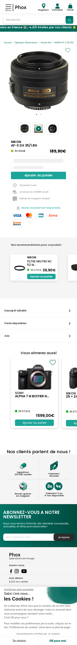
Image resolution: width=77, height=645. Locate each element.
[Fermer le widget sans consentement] (19, 589)
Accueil (8, 42)
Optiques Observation (26, 42)
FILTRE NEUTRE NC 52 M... (39, 263)
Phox (20, 7)
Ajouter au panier (38, 175)
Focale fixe (46, 42)
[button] (38, 128)
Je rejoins (64, 537)
